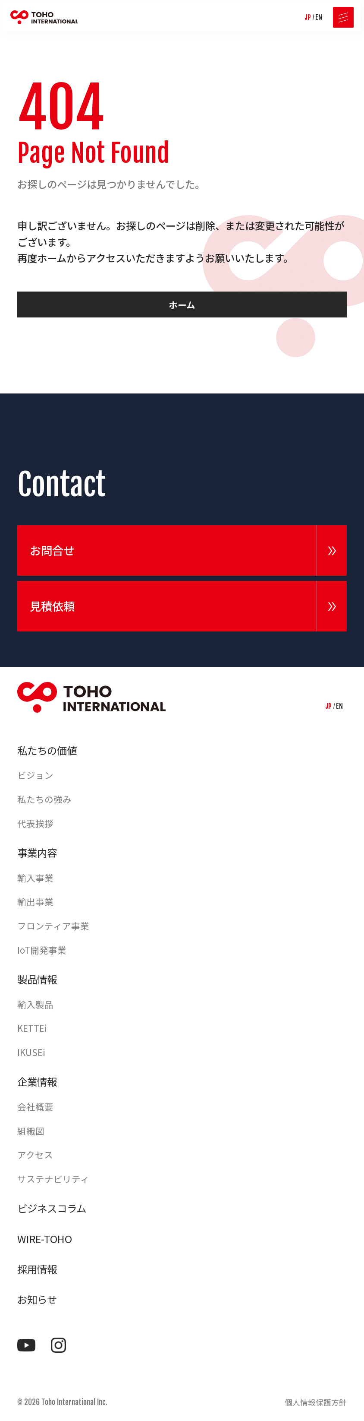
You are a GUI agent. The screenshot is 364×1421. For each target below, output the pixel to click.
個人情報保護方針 (316, 1402)
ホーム (182, 304)
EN (319, 17)
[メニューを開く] (343, 17)
